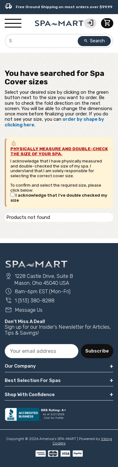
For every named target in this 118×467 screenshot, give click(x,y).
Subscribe (97, 351)
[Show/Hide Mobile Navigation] (13, 23)
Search (94, 41)
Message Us (23, 310)
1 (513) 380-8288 (29, 301)
